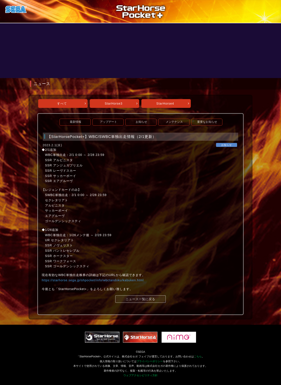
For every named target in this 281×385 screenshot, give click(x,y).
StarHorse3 (113, 103)
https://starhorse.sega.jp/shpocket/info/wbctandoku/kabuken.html (93, 280)
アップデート (108, 121)
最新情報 (75, 121)
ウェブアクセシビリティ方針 (140, 375)
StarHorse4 (165, 103)
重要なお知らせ (207, 121)
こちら (198, 356)
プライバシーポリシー (150, 361)
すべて (62, 103)
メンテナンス (174, 121)
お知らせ (141, 121)
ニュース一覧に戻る (140, 299)
